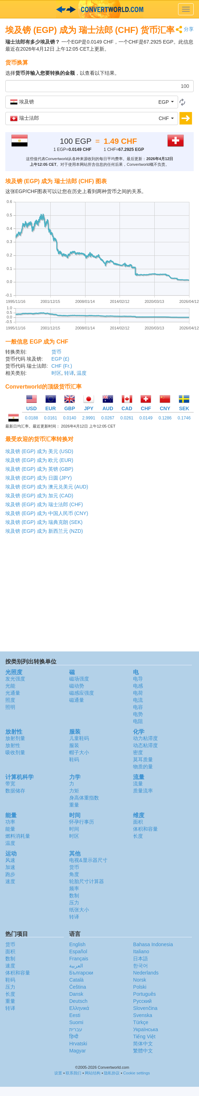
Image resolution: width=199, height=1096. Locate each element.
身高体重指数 (84, 798)
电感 (138, 686)
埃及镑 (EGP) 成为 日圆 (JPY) (38, 478)
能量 (10, 829)
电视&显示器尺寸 (88, 860)
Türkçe (140, 1022)
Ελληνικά (79, 1008)
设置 (58, 1073)
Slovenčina (145, 1008)
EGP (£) (60, 359)
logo (99, 9)
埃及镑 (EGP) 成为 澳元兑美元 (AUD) (46, 487)
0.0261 (126, 418)
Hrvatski (78, 1043)
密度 (138, 752)
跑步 (10, 874)
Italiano (141, 951)
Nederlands (146, 973)
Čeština (77, 987)
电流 (138, 700)
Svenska (142, 1015)
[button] (91, 102)
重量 (74, 805)
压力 (74, 902)
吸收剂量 (15, 752)
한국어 (140, 965)
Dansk (76, 994)
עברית (75, 1029)
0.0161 (50, 418)
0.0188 (31, 418)
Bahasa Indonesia (153, 944)
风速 (10, 860)
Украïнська (145, 1029)
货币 (56, 352)
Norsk (139, 980)
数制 (74, 895)
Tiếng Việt (144, 1036)
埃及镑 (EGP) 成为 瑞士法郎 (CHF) (44, 504)
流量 (138, 783)
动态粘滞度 (145, 745)
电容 (138, 707)
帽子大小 (79, 752)
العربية (76, 965)
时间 (74, 829)
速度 (10, 881)
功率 (10, 822)
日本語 (140, 958)
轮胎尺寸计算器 (86, 881)
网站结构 (92, 1073)
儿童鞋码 (79, 738)
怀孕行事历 (81, 822)
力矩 (74, 790)
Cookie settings (136, 1073)
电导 (138, 679)
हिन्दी (73, 1036)
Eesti (74, 1015)
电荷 (138, 693)
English (77, 944)
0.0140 (69, 418)
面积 (138, 822)
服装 (74, 745)
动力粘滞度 (145, 738)
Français (78, 958)
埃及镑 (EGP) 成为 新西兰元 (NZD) (44, 531)
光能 (10, 686)
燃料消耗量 (17, 836)
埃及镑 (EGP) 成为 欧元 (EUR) (39, 460)
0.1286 (165, 418)
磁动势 (76, 686)
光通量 (12, 693)
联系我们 (73, 1073)
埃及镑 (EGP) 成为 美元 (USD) (39, 451)
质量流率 (143, 790)
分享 (185, 29)
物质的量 (143, 766)
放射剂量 (15, 738)
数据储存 (15, 790)
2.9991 (88, 418)
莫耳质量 (143, 759)
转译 (69, 373)
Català (76, 980)
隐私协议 (112, 1073)
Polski (139, 987)
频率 (74, 888)
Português (144, 994)
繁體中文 (143, 1050)
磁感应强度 (81, 693)
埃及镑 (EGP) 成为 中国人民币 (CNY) (46, 513)
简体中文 (143, 1043)
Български (81, 973)
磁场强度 (79, 679)
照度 (10, 700)
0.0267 (108, 418)
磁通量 (76, 700)
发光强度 (15, 679)
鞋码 (74, 759)
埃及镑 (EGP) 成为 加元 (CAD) (39, 495)
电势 (138, 714)
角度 (74, 874)
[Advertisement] (99, 594)
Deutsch (78, 1001)
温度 (82, 373)
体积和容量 (145, 829)
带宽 (10, 783)
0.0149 (146, 418)
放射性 (12, 745)
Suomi (76, 1022)
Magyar (77, 1050)
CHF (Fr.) (61, 366)
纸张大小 (79, 910)
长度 (138, 836)
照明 (10, 707)
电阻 (138, 721)
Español (78, 951)
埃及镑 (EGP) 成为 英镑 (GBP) (39, 469)
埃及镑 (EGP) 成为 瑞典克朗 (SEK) (44, 522)
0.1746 (184, 418)
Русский (142, 1001)
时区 (56, 373)
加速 (10, 867)
